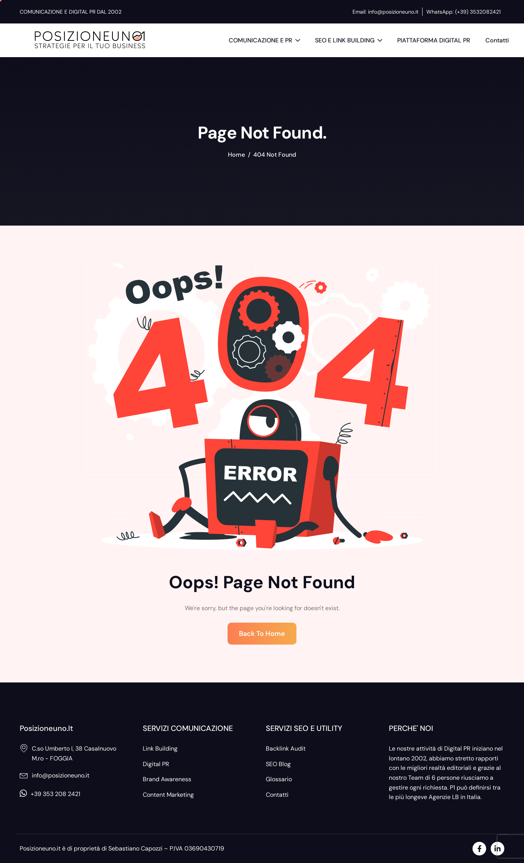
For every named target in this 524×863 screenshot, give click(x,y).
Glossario (279, 779)
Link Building (160, 748)
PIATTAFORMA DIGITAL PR (433, 40)
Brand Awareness (167, 779)
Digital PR (156, 764)
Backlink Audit (286, 748)
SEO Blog (278, 764)
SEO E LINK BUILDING (348, 41)
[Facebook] (479, 848)
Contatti (497, 40)
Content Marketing (168, 795)
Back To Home (262, 633)
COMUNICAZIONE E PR (264, 41)
